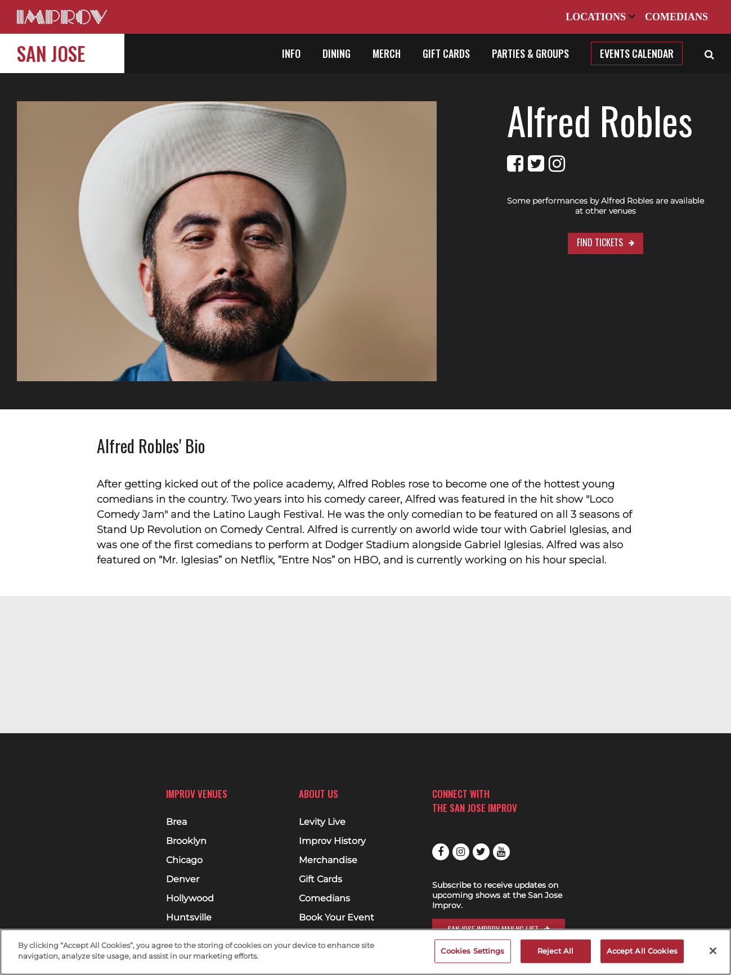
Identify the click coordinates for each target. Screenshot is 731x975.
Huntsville (189, 917)
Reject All (555, 950)
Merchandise (328, 860)
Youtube (501, 851)
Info (291, 53)
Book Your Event (336, 917)
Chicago (184, 860)
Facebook (440, 851)
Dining (336, 53)
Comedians (676, 16)
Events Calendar (637, 53)
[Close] (713, 950)
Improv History (332, 841)
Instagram (460, 851)
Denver (182, 879)
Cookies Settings (472, 950)
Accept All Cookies (642, 950)
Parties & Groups (530, 53)
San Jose (51, 53)
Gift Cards (446, 53)
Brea (176, 822)
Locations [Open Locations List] (600, 16)
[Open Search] (709, 53)
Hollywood (190, 898)
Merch (387, 53)
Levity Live (322, 822)
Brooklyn (186, 841)
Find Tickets (564, 232)
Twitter (481, 851)
